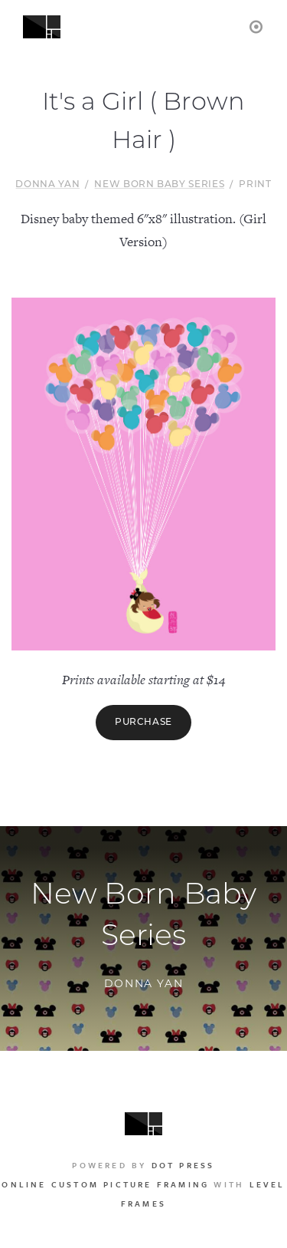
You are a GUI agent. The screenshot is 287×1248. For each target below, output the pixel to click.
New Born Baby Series (159, 184)
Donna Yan (47, 184)
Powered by (143, 1165)
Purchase (143, 722)
